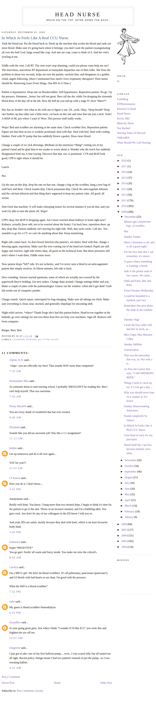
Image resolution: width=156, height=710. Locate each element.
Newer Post (8, 682)
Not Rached (123, 128)
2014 (124, 183)
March (128, 505)
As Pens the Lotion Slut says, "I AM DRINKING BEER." (139, 373)
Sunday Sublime (133, 344)
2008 (124, 524)
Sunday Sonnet (132, 236)
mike (12, 601)
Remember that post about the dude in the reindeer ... (138, 310)
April (128, 500)
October (129, 466)
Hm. (126, 231)
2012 (124, 194)
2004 (124, 546)
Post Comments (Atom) (30, 690)
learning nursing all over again (36, 339)
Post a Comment (11, 676)
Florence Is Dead (126, 108)
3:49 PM (15, 532)
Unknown (14, 542)
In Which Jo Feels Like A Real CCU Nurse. (35, 38)
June (127, 488)
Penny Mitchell (17, 406)
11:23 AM (16, 468)
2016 (124, 172)
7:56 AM (15, 396)
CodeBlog (122, 99)
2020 (124, 160)
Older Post (106, 682)
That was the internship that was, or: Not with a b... (138, 359)
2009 (124, 211)
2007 (124, 529)
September (131, 471)
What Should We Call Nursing (134, 142)
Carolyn (13, 567)
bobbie (13, 448)
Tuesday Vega (131, 319)
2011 (124, 200)
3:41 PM (15, 489)
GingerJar (14, 647)
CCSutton (14, 478)
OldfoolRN (123, 137)
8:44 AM (15, 557)
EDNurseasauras (126, 104)
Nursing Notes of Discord (131, 133)
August (129, 477)
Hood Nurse (123, 113)
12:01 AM (16, 638)
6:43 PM (15, 612)
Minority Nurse (125, 123)
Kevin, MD (123, 118)
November (131, 460)
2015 (124, 177)
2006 (124, 535)
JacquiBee (15, 622)
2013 (124, 189)
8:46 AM (15, 417)
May (127, 494)
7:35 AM (15, 371)
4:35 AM (15, 667)
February (130, 511)
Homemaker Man (19, 381)
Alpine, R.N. (16, 360)
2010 (124, 206)
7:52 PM (15, 591)
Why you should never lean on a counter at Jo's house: (139, 396)
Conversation (131, 349)
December (131, 216)
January (129, 517)
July (127, 483)
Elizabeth (14, 427)
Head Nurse (78, 14)
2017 (124, 166)
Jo (118, 81)
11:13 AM (16, 438)
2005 (124, 541)
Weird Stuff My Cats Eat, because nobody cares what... (138, 449)
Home (57, 682)
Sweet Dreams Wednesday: (139, 290)
